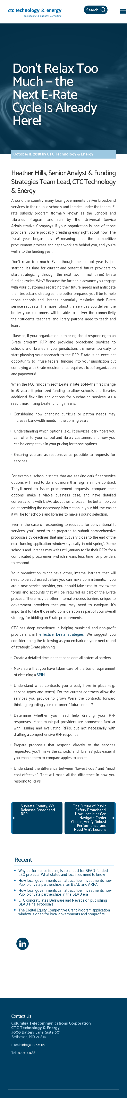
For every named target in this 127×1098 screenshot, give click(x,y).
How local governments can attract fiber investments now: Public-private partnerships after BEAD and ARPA (65, 883)
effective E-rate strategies (61, 634)
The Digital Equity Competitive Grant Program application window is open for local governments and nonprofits (64, 912)
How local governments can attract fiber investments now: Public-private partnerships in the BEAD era (65, 892)
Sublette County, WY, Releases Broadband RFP (38, 810)
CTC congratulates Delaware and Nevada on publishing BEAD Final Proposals (62, 902)
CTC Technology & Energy (69, 154)
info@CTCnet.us (33, 1045)
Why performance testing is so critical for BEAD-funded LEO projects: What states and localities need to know (63, 873)
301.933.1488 (26, 1053)
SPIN (41, 675)
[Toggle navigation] (123, 12)
